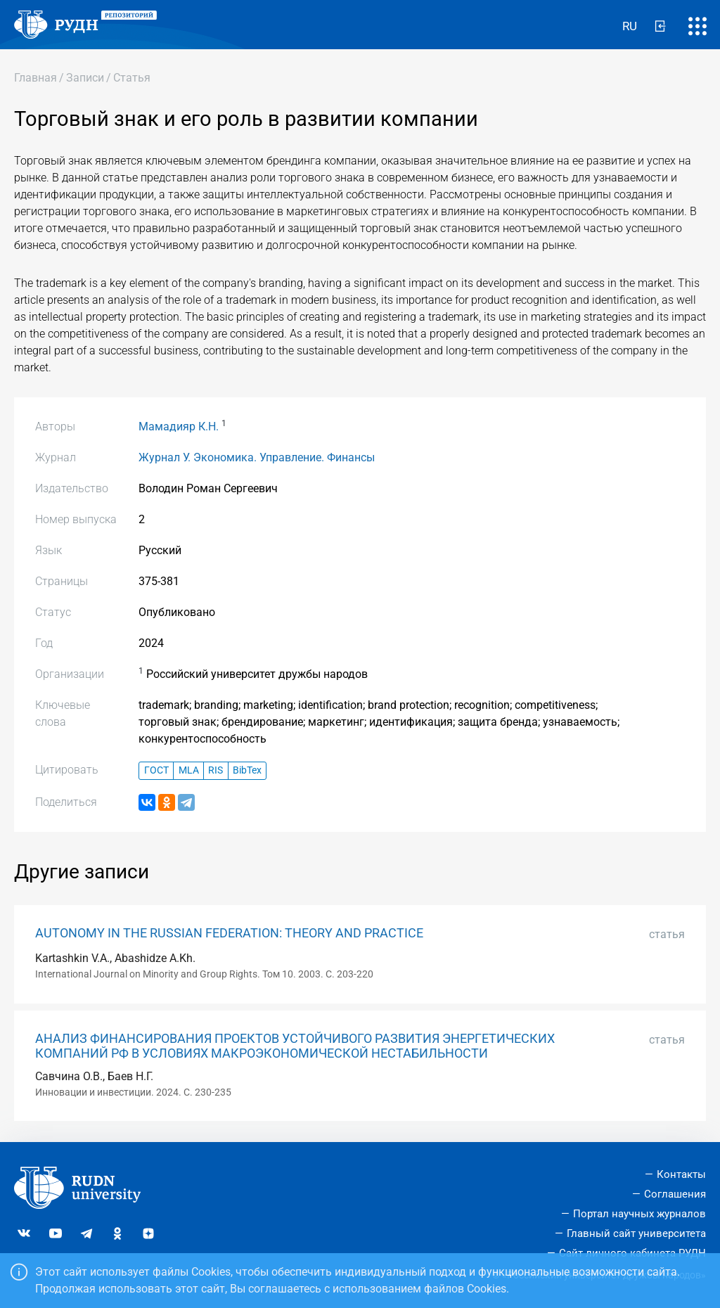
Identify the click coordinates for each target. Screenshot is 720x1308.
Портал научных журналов (639, 1213)
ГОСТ (156, 770)
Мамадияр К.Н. (179, 426)
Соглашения (675, 1194)
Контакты (681, 1174)
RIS (215, 770)
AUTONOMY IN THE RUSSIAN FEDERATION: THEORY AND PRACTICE (229, 933)
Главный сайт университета (636, 1233)
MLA (189, 770)
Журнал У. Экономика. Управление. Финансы (257, 457)
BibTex (247, 770)
